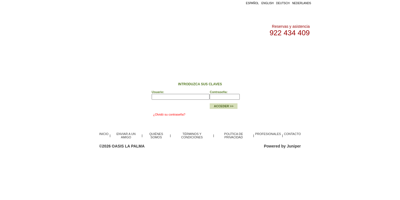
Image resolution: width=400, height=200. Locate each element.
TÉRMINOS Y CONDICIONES (192, 135)
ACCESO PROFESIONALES (196, 47)
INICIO (122, 47)
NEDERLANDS (301, 3)
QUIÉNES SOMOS (241, 47)
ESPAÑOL (252, 3)
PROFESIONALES (268, 134)
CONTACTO (274, 47)
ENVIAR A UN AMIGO (126, 135)
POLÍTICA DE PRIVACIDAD (233, 135)
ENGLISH (267, 3)
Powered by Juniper (282, 146)
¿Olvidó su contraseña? (169, 114)
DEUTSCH (282, 3)
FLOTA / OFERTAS (150, 47)
